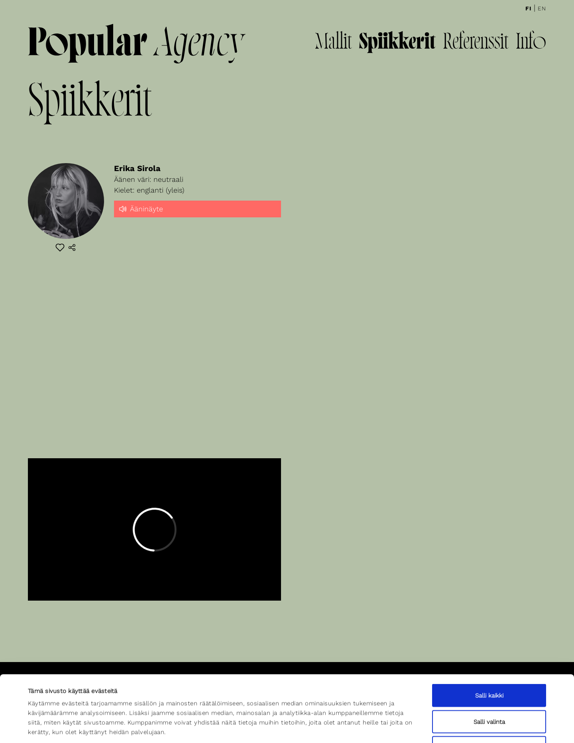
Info (531, 43)
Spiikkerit (397, 43)
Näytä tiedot (349, 727)
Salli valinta (489, 664)
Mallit (333, 43)
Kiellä (489, 690)
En (542, 8)
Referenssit (475, 43)
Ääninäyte (140, 208)
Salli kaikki (489, 638)
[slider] (197, 215)
